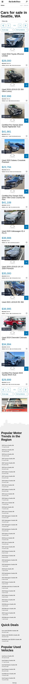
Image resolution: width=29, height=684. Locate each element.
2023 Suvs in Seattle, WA (8, 455)
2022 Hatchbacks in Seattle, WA (9, 565)
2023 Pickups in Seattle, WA (8, 556)
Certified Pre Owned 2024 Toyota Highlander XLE (12, 126)
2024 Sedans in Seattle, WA (8, 481)
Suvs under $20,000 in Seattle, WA (10, 631)
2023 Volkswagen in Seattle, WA (9, 525)
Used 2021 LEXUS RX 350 (13, 302)
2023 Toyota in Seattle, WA (8, 477)
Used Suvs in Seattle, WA (8, 656)
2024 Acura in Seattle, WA (8, 538)
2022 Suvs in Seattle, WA (8, 468)
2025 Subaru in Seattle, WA (8, 534)
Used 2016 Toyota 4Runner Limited (13, 55)
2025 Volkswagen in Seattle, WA (9, 521)
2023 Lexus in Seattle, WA (8, 494)
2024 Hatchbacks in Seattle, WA (9, 530)
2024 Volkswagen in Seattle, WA (9, 516)
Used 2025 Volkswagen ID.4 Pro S (13, 232)
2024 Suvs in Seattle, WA (8, 450)
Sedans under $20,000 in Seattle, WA (11, 635)
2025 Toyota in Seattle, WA (8, 463)
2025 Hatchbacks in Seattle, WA (9, 560)
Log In (21, 5)
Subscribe (26, 5)
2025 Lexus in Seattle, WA (8, 503)
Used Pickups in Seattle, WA (8, 670)
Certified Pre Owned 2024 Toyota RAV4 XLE (12, 374)
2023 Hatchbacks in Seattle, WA (9, 574)
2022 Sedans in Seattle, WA (8, 596)
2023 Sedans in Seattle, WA (8, 472)
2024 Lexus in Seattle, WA (8, 512)
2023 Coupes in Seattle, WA (8, 613)
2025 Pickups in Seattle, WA (8, 583)
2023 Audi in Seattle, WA (8, 508)
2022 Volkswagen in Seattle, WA (9, 578)
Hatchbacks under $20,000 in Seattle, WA (11, 640)
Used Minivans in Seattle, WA (9, 674)
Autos (2, 5)
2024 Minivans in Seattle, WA (9, 605)
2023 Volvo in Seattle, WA (8, 485)
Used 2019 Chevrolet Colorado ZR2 (14, 338)
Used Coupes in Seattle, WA (8, 679)
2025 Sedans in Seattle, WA (8, 490)
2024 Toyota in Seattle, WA (8, 459)
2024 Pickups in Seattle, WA (8, 552)
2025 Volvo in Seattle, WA (8, 543)
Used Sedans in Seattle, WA (8, 661)
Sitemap (14, 682)
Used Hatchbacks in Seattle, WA (9, 665)
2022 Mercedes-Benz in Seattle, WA (10, 587)
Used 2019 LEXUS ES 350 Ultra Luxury (13, 90)
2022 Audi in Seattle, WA (8, 569)
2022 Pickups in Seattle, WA (8, 591)
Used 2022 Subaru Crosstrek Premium (13, 161)
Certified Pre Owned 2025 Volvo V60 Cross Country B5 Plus (13, 197)
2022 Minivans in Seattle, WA (9, 618)
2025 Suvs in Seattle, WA (8, 446)
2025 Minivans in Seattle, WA (9, 609)
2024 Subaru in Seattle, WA (8, 499)
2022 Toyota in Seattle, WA (8, 547)
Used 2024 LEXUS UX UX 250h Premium (12, 267)
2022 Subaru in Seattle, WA (8, 600)
